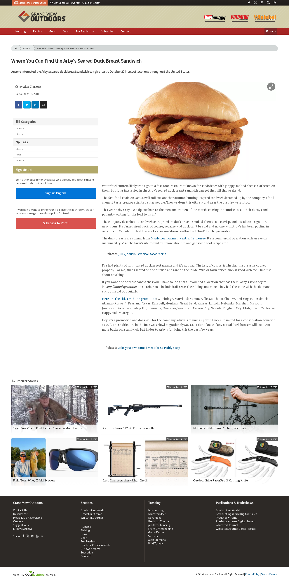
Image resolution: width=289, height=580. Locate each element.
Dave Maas (154, 517)
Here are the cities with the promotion (129, 299)
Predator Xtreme (91, 514)
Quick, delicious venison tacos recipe (141, 254)
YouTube (153, 536)
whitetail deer (157, 514)
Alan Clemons (157, 540)
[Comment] (43, 104)
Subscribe (107, 31)
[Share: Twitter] (27, 104)
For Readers (83, 31)
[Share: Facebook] (18, 104)
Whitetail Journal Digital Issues (236, 528)
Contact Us (20, 510)
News (18, 154)
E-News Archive (22, 528)
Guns (52, 31)
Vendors (18, 521)
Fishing (37, 31)
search (271, 31)
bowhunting (156, 510)
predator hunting (159, 525)
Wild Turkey (155, 543)
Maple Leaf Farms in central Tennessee (178, 238)
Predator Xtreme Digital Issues (235, 521)
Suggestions (21, 525)
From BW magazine (160, 528)
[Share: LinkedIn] (35, 104)
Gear (66, 31)
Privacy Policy (252, 574)
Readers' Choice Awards (95, 545)
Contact (126, 31)
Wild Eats (27, 48)
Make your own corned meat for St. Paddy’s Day (148, 348)
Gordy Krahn (156, 532)
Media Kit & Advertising (27, 517)
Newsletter (20, 514)
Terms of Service (269, 574)
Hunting (20, 31)
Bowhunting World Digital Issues (236, 514)
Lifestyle (19, 134)
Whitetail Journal (92, 517)
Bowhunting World (93, 510)
